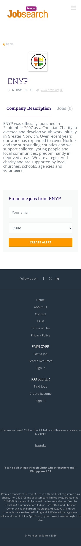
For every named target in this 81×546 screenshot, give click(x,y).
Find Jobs (40, 386)
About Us (40, 307)
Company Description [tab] (28, 108)
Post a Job (40, 354)
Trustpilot (40, 445)
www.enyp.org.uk (52, 90)
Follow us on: (29, 278)
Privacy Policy (40, 335)
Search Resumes (40, 361)
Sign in (41, 368)
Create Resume (41, 393)
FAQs (40, 321)
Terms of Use (40, 328)
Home (40, 300)
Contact (40, 314)
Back (9, 44)
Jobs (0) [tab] (65, 108)
